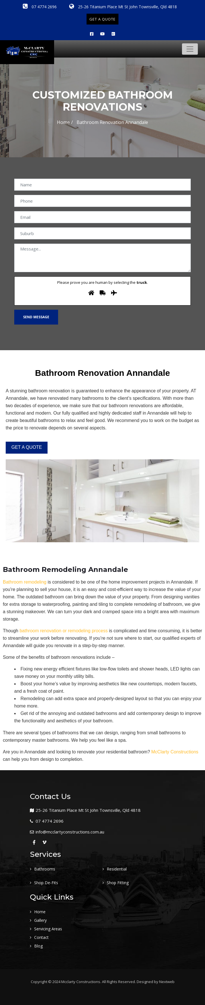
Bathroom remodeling (24, 582)
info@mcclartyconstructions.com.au (70, 832)
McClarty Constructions (174, 751)
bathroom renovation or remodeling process (64, 630)
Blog (38, 946)
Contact (41, 937)
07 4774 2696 (40, 6)
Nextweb (167, 981)
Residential (117, 869)
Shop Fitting (118, 882)
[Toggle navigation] (190, 49)
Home (63, 122)
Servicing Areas (48, 928)
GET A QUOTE (102, 19)
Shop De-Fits (46, 882)
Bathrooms (44, 869)
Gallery (40, 920)
